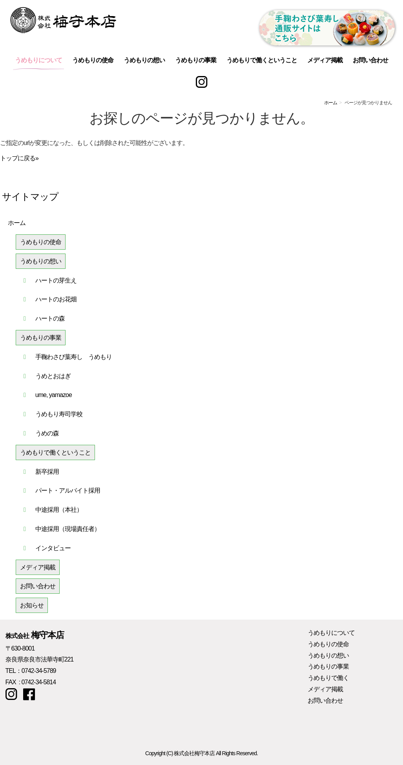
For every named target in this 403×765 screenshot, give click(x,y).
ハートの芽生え (56, 280)
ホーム (330, 102)
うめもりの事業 (195, 60)
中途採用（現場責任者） (67, 529)
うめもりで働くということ (261, 60)
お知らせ (32, 605)
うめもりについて (38, 60)
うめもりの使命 (92, 60)
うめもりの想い (144, 60)
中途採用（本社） (58, 509)
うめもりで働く (328, 677)
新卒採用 (47, 471)
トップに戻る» (19, 158)
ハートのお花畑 (56, 299)
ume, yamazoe (53, 395)
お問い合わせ (370, 60)
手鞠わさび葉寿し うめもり (73, 356)
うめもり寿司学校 (58, 414)
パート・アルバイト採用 (67, 490)
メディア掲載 (325, 60)
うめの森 (47, 433)
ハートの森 (50, 318)
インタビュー (53, 548)
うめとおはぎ (53, 376)
